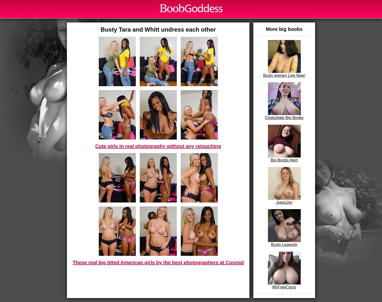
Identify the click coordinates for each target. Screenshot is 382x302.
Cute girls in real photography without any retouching (158, 146)
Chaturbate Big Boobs (284, 101)
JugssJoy (284, 185)
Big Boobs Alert (284, 143)
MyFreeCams (284, 270)
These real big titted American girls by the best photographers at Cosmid (158, 262)
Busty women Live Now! (284, 59)
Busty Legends (284, 228)
